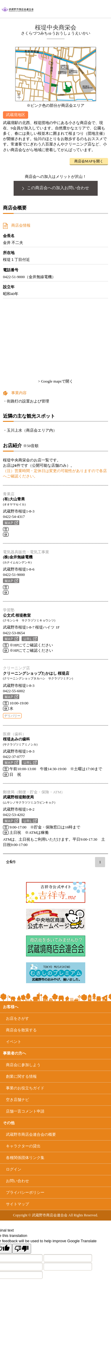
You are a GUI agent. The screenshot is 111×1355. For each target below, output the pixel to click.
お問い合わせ (17, 1181)
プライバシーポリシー (25, 1192)
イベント (13, 1041)
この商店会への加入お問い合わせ (55, 188)
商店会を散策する (21, 1030)
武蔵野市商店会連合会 (31, 1134)
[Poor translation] (21, 1249)
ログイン (13, 1169)
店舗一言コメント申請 (25, 1111)
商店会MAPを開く (88, 161)
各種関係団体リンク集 (25, 1157)
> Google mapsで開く (55, 381)
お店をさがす (17, 1018)
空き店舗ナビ (17, 1099)
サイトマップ (17, 1204)
